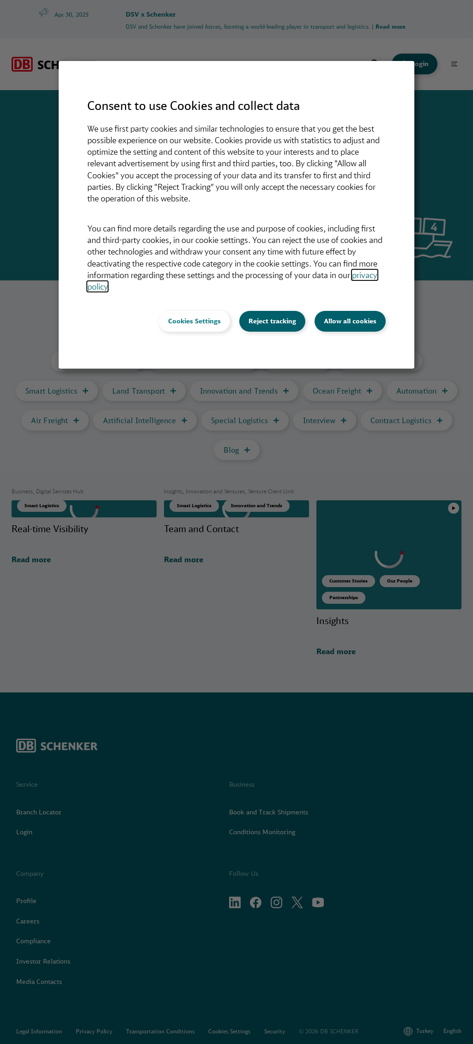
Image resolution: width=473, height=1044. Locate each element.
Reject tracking (272, 321)
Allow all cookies (350, 321)
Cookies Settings (194, 321)
